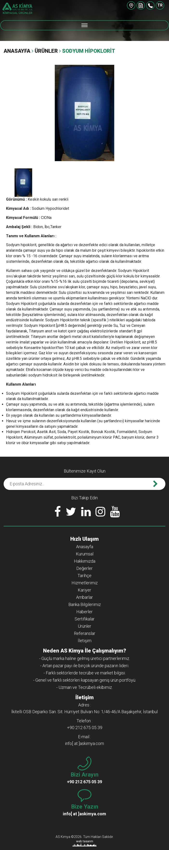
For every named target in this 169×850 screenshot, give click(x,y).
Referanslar (84, 633)
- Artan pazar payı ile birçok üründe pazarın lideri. (84, 665)
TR (159, 5)
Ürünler (46, 51)
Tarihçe (84, 575)
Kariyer (84, 590)
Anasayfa (17, 51)
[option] (84, 113)
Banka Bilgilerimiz (84, 604)
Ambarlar (84, 597)
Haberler (84, 611)
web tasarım (84, 841)
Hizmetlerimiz (85, 582)
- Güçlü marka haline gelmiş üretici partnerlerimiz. (84, 658)
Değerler (84, 568)
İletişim (84, 640)
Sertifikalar (85, 618)
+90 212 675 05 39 (150, 5)
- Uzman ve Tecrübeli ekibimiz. (84, 687)
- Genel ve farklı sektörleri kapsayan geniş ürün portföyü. (84, 680)
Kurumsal (84, 553)
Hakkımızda (84, 561)
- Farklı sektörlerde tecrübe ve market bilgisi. (85, 672)
